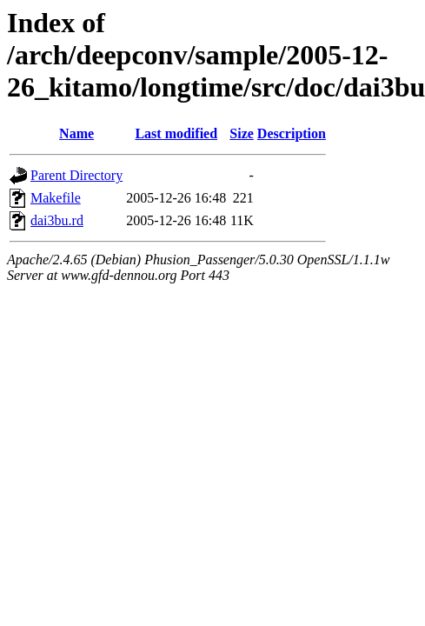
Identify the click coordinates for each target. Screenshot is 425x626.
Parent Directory (76, 175)
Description (291, 133)
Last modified (176, 133)
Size (241, 133)
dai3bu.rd (56, 220)
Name (76, 133)
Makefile (55, 197)
